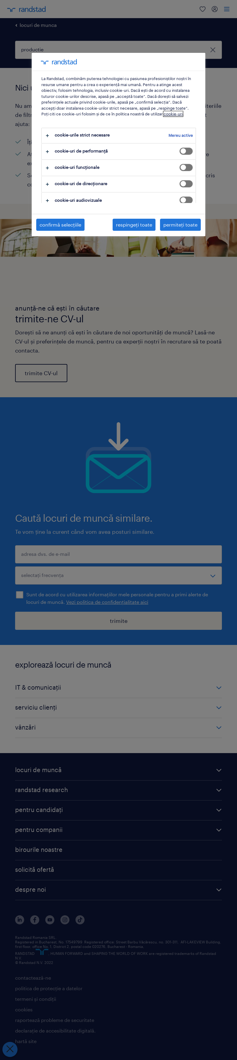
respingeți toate (134, 224)
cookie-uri (173, 113)
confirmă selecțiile (60, 224)
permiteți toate (180, 224)
